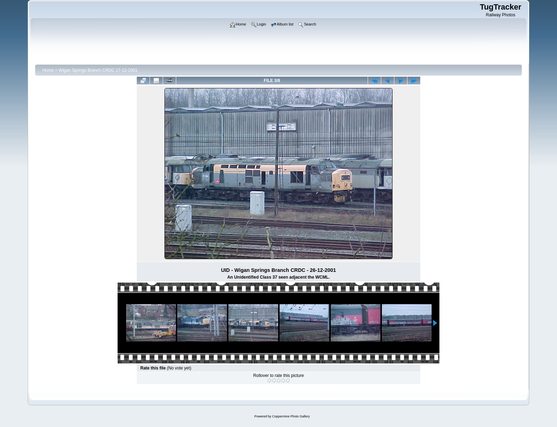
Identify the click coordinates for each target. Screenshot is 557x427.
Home (48, 70)
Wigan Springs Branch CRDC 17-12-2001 (98, 70)
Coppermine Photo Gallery (291, 416)
